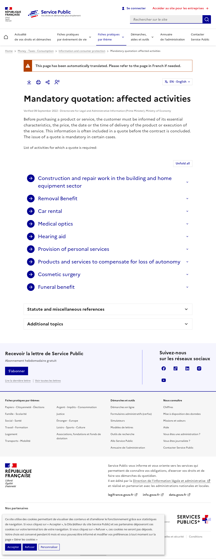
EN (178, 81)
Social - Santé (13, 421)
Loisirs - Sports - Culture (71, 427)
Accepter (13, 547)
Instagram (199, 368)
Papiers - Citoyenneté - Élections (24, 407)
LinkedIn (187, 368)
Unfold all (183, 163)
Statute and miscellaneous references (65, 309)
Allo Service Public (122, 441)
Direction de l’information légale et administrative (172, 481)
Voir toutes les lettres (48, 381)
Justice (61, 414)
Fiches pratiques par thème (109, 37)
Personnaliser (49, 547)
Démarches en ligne (122, 407)
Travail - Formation (16, 427)
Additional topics (45, 324)
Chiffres (168, 407)
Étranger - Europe (67, 421)
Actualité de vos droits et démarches (33, 37)
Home (9, 51)
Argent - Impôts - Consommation (77, 407)
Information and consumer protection (82, 51)
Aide (166, 427)
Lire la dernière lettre (18, 381)
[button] (57, 82)
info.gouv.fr (153, 495)
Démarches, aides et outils (140, 37)
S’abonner (16, 371)
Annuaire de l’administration (172, 37)
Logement (11, 434)
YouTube (163, 380)
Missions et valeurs (174, 421)
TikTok (175, 368)
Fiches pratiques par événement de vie (72, 37)
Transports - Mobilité (17, 441)
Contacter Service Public (200, 37)
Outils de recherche (122, 434)
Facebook (163, 368)
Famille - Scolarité (16, 414)
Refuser (30, 547)
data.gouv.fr (180, 495)
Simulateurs (118, 421)
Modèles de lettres (122, 427)
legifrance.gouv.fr (123, 495)
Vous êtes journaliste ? (176, 441)
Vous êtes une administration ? (181, 434)
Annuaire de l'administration (128, 448)
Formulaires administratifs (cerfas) (131, 414)
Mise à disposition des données (182, 414)
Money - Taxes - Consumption (36, 51)
